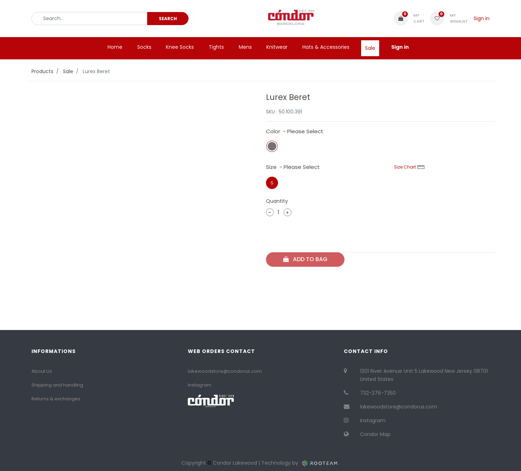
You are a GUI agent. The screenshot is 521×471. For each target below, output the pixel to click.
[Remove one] (270, 212)
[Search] (168, 18)
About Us (41, 371)
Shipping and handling (57, 385)
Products (42, 71)
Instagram (200, 385)
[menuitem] (115, 47)
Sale (68, 71)
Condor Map (375, 434)
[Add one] (287, 212)
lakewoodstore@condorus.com (225, 371)
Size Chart (409, 167)
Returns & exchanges (55, 398)
